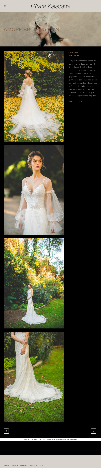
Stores (32, 466)
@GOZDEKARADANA (66, 439)
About (13, 466)
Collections (22, 466)
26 (79, 101)
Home (6, 466)
